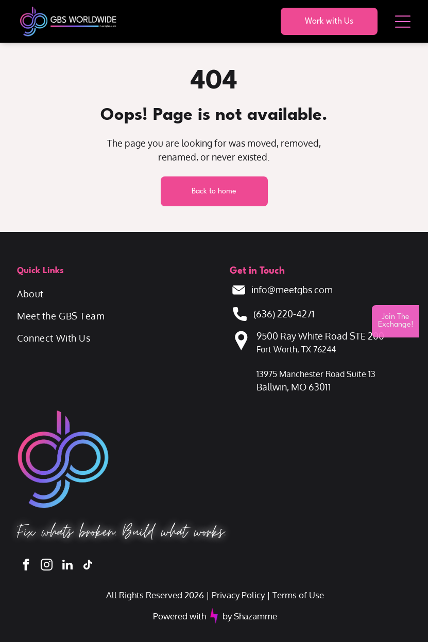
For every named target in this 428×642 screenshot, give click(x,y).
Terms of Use (298, 595)
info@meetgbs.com (292, 289)
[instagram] (47, 566)
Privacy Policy (238, 595)
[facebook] (26, 566)
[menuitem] (115, 294)
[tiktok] (88, 566)
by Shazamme (249, 616)
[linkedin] (67, 566)
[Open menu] (402, 21)
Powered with (179, 616)
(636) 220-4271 (284, 313)
